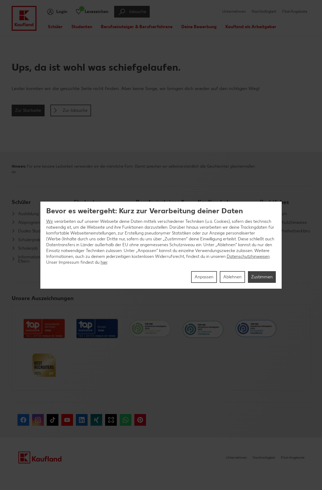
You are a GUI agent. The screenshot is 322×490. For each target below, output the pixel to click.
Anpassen (204, 276)
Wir (49, 221)
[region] (161, 245)
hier (104, 262)
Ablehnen (232, 276)
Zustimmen (262, 276)
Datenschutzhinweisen (248, 256)
